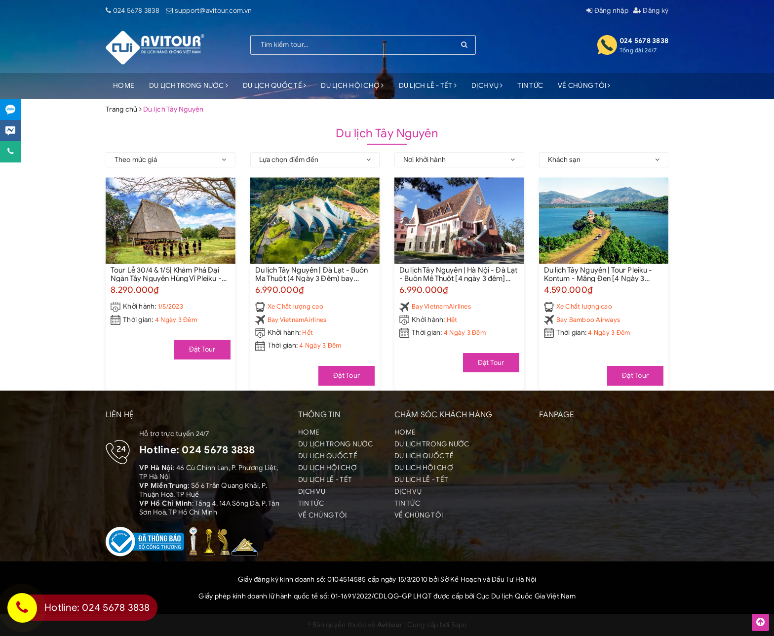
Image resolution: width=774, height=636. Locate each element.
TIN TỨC (530, 85)
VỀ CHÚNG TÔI (584, 85)
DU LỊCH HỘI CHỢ (352, 85)
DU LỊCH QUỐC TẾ (274, 85)
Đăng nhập (607, 10)
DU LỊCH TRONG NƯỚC (188, 85)
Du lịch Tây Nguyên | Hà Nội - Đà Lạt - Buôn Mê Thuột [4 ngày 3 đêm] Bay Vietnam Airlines (458, 274)
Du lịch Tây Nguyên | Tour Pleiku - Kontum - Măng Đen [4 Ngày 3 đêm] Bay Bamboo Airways (598, 274)
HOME (123, 85)
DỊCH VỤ (487, 85)
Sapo (459, 625)
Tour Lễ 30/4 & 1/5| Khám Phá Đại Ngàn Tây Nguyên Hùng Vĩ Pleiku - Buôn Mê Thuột (166, 274)
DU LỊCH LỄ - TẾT (428, 85)
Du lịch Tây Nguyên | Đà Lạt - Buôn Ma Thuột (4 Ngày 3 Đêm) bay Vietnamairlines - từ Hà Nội (311, 274)
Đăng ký (650, 10)
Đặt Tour (202, 349)
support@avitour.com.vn (213, 10)
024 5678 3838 (136, 10)
